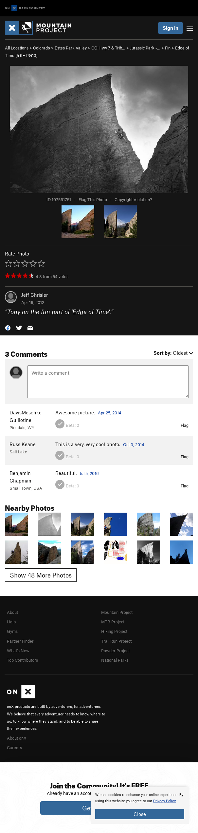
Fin (168, 47)
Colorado (41, 47)
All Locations (16, 47)
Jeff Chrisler (34, 295)
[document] (139, 805)
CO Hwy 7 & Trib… (108, 47)
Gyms (12, 631)
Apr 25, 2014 (109, 412)
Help (11, 621)
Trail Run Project (116, 641)
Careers (14, 747)
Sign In (170, 28)
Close (140, 814)
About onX (17, 738)
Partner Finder (20, 641)
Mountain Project (117, 612)
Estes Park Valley (71, 47)
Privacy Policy (164, 801)
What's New (18, 650)
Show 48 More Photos (41, 575)
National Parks (115, 660)
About (12, 612)
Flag (185, 425)
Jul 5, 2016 (89, 473)
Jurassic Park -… (145, 47)
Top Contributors (22, 660)
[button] (8, 327)
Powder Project (115, 650)
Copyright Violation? (133, 199)
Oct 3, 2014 (133, 444)
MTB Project (112, 621)
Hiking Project (114, 631)
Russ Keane (22, 444)
